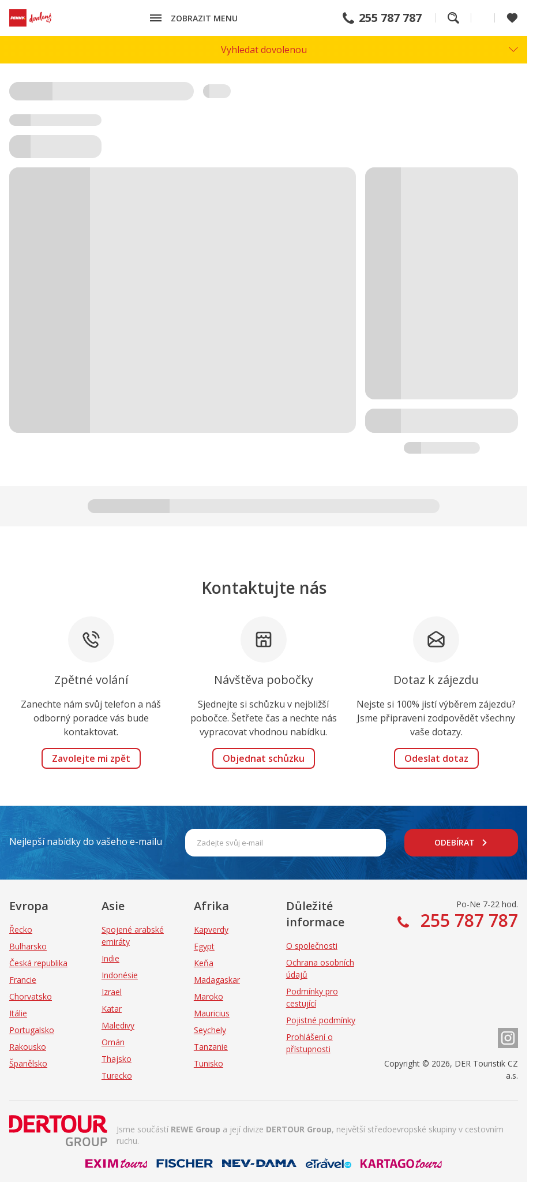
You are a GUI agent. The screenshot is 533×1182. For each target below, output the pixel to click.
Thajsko (117, 1058)
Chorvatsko (30, 996)
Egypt (204, 946)
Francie (22, 979)
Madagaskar (217, 979)
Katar (112, 1008)
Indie (110, 958)
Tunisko (208, 1063)
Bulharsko (28, 946)
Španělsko (28, 1063)
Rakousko (27, 1046)
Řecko (20, 929)
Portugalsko (31, 1029)
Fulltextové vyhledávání (453, 18)
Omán (113, 1042)
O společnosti (311, 945)
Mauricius (212, 1013)
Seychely (210, 1029)
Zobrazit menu (204, 18)
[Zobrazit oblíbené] (512, 18)
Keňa (203, 962)
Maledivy (118, 1025)
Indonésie (120, 975)
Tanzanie (211, 1046)
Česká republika (38, 962)
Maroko (208, 996)
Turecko (117, 1075)
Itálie (18, 1013)
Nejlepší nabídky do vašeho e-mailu (85, 841)
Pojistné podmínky (320, 1020)
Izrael (112, 991)
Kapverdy (211, 929)
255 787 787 (390, 18)
